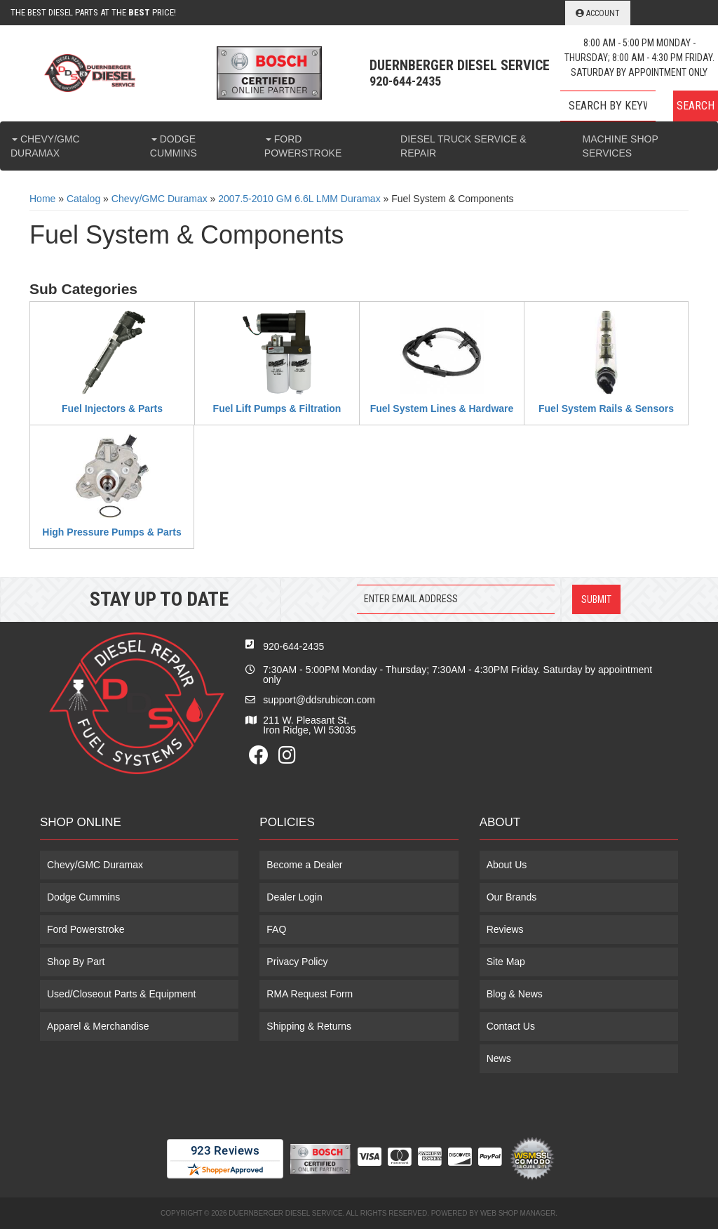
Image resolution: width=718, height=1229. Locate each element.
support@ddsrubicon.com (319, 700)
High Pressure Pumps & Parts (111, 532)
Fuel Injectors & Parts (112, 408)
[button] (639, 106)
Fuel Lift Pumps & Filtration (277, 408)
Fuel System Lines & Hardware (442, 408)
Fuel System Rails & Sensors (606, 408)
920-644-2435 (293, 646)
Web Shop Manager (517, 1213)
